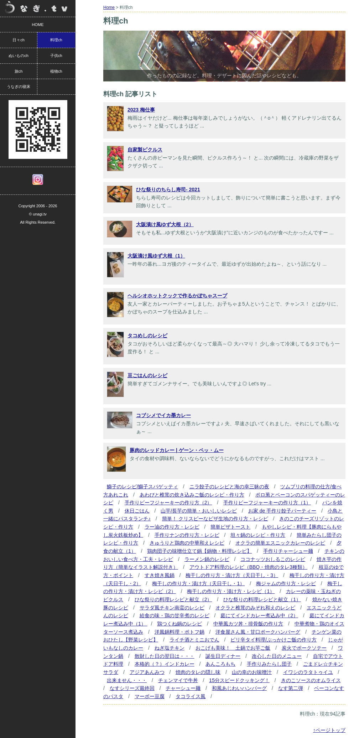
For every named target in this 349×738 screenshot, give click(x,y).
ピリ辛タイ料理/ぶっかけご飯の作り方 (273, 640)
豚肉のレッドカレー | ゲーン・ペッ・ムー (177, 450)
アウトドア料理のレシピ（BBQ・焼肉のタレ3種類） (248, 567)
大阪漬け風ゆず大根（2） (165, 224)
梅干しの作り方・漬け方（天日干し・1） (198, 583)
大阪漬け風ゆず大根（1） (156, 256)
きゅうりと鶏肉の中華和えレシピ (187, 543)
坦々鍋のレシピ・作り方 (257, 535)
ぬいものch (18, 55)
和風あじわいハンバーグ (239, 688)
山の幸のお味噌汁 (252, 672)
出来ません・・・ (127, 680)
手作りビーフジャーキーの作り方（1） (267, 502)
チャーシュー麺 (183, 688)
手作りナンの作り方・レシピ (187, 535)
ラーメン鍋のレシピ (206, 559)
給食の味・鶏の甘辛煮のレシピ (174, 615)
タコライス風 (190, 696)
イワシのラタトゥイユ (308, 672)
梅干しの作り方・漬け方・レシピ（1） (231, 591)
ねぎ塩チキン (169, 648)
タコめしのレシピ (147, 335)
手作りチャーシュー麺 (288, 551)
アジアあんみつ (147, 672)
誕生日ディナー (222, 656)
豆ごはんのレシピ (147, 375)
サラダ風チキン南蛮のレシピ (172, 607)
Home (109, 7)
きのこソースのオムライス (311, 680)
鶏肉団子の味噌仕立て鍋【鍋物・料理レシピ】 (199, 551)
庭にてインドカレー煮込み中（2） (259, 615)
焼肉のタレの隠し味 (198, 672)
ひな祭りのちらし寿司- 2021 (168, 189)
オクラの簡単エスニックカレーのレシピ (280, 543)
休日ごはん (137, 511)
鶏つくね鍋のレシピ (179, 624)
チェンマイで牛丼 (178, 680)
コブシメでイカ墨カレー (163, 415)
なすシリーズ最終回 (132, 688)
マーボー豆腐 (150, 696)
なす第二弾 (290, 688)
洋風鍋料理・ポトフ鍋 (179, 632)
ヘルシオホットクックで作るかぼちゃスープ (177, 295)
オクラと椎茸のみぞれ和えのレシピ (255, 607)
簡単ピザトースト (230, 527)
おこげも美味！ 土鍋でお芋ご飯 (233, 648)
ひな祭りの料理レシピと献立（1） (262, 599)
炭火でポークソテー (304, 648)
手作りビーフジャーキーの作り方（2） (168, 502)
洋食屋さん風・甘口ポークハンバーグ (257, 632)
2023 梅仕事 (141, 110)
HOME (38, 24)
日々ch (18, 40)
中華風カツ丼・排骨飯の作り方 (248, 624)
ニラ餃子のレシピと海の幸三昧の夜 (229, 486)
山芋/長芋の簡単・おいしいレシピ (199, 511)
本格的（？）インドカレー (164, 664)
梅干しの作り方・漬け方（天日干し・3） (232, 575)
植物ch (56, 71)
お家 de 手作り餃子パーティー (282, 511)
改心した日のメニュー (277, 656)
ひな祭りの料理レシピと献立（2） (173, 599)
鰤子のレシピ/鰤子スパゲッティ (142, 486)
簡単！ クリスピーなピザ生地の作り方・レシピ (215, 518)
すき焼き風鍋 (159, 575)
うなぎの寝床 (18, 86)
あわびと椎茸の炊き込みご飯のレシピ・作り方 (192, 495)
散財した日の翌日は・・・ (164, 656)
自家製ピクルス (144, 149)
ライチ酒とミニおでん (194, 640)
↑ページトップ (329, 730)
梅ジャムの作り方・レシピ (286, 583)
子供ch (56, 55)
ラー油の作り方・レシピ (172, 527)
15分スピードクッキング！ (239, 680)
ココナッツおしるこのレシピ (272, 559)
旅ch (19, 71)
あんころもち (220, 664)
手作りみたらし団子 (269, 664)
